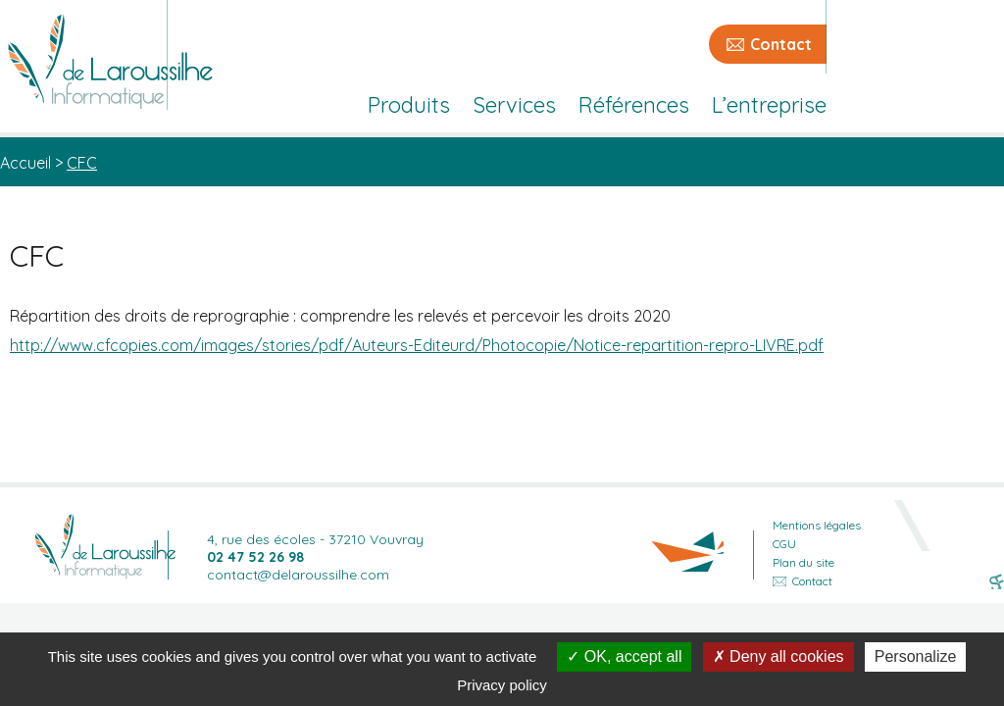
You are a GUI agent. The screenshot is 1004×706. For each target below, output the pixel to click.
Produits (409, 105)
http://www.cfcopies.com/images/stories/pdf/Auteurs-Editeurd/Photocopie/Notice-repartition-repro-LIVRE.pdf (417, 345)
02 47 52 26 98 (255, 557)
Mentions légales (817, 525)
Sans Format (996, 583)
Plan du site (803, 562)
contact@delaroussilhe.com (298, 574)
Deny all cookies (778, 656)
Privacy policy (502, 685)
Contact (781, 44)
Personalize (916, 656)
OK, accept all (624, 656)
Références (633, 105)
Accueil (25, 163)
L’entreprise (769, 105)
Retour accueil (104, 546)
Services (514, 105)
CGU (784, 543)
